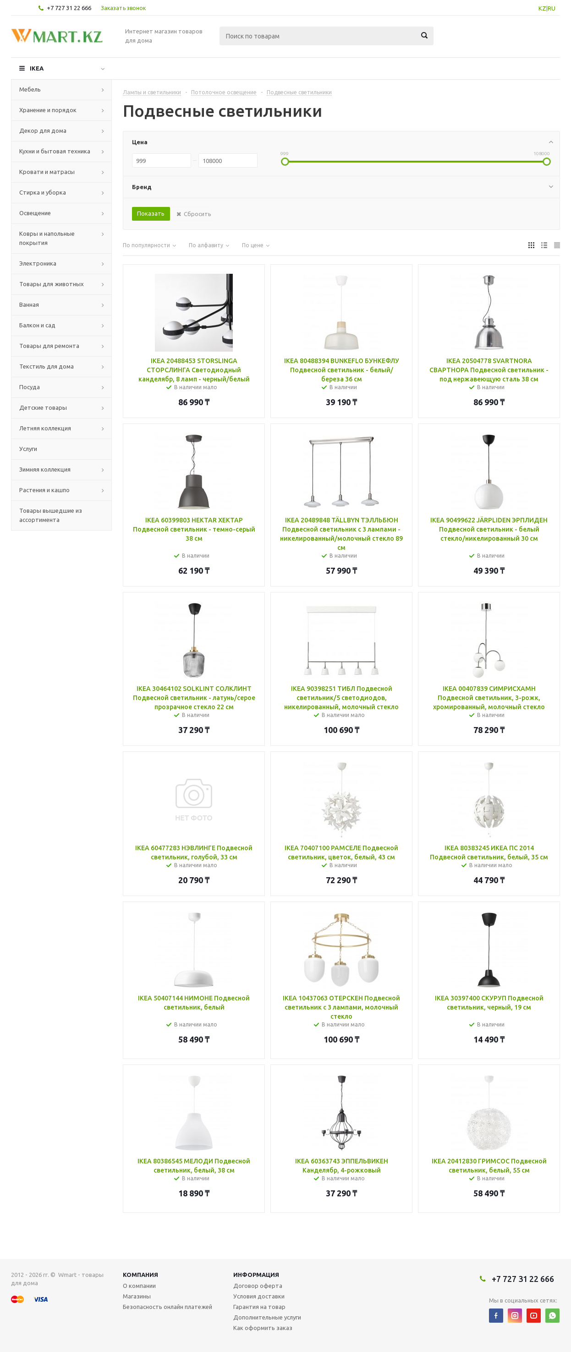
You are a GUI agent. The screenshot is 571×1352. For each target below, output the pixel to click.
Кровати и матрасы (47, 171)
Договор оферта (257, 1285)
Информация (256, 1274)
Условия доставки (259, 1296)
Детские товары (43, 407)
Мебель (30, 89)
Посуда (29, 387)
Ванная (29, 304)
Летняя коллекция (45, 428)
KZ (542, 8)
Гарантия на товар (259, 1306)
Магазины (137, 1296)
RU (551, 8)
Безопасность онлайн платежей (167, 1306)
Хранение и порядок (48, 110)
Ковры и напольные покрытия (47, 238)
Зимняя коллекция (45, 469)
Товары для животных (51, 284)
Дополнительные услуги (267, 1317)
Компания (140, 1274)
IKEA (37, 68)
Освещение (35, 213)
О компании (139, 1285)
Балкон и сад (37, 325)
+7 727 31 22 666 (69, 8)
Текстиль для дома (46, 366)
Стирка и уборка (42, 192)
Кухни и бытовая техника (54, 151)
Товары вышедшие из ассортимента (50, 515)
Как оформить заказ (262, 1328)
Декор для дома (42, 130)
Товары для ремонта (49, 345)
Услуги (28, 448)
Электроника (37, 263)
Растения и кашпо (44, 490)
